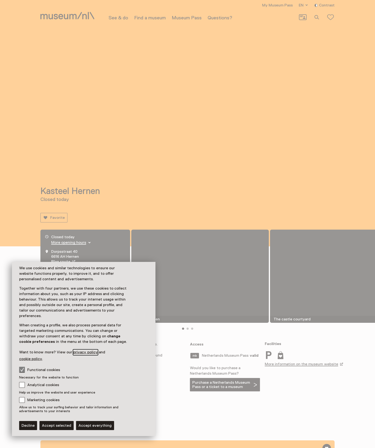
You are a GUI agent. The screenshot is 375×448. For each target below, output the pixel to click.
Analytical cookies (43, 385)
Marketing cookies (43, 400)
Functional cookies (39, 369)
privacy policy (85, 352)
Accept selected (56, 425)
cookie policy (30, 359)
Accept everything (95, 425)
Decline (28, 425)
